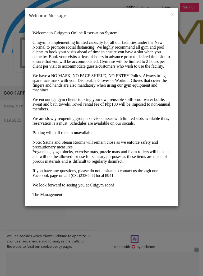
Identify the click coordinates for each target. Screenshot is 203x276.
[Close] (172, 14)
